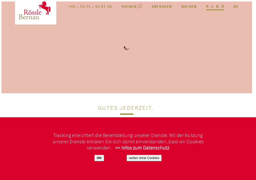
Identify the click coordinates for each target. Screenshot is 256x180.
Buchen (189, 6)
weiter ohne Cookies (144, 158)
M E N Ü (215, 6)
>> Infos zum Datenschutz (142, 148)
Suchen (129, 6)
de (235, 6)
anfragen (162, 6)
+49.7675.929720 (90, 6)
